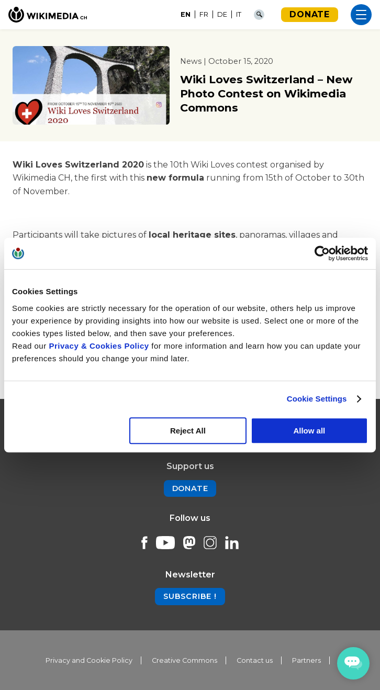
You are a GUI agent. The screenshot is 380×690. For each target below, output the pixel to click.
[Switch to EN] (185, 14)
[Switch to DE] (222, 14)
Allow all (309, 430)
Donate (309, 14)
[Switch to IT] (238, 14)
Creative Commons (184, 660)
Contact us (255, 660)
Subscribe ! (190, 596)
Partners (306, 660)
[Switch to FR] (204, 14)
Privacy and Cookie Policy (89, 660)
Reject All (188, 430)
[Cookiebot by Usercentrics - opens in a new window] (322, 253)
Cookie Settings (317, 398)
